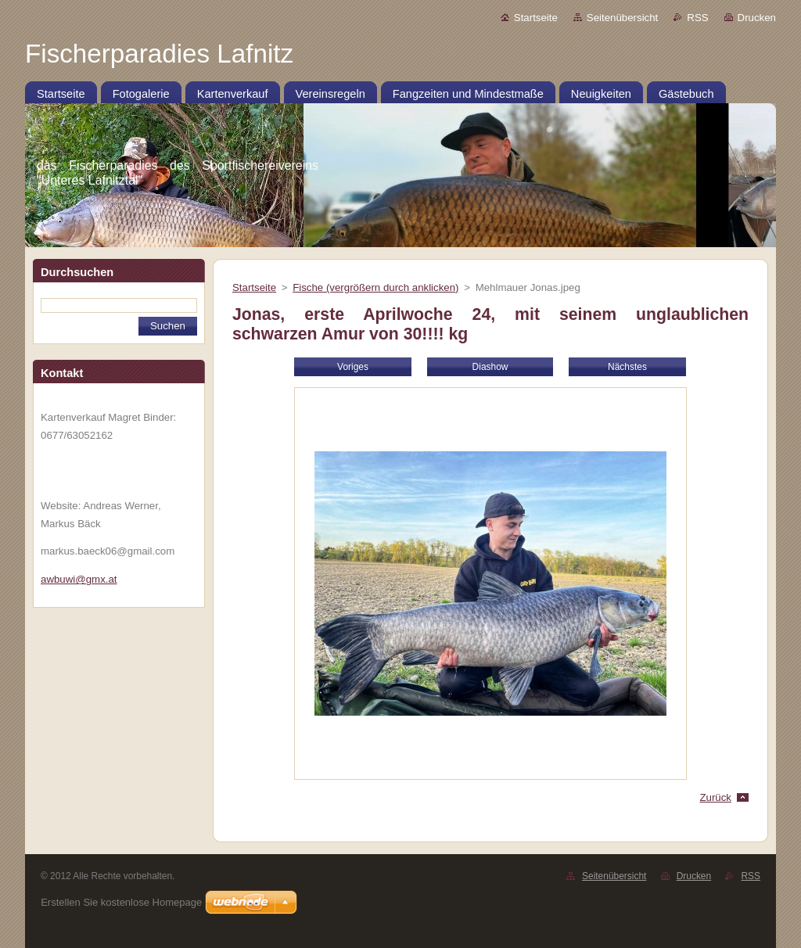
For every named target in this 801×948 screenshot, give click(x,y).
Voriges (352, 366)
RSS (697, 17)
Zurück (715, 797)
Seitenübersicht (622, 17)
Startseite (536, 17)
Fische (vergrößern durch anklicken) (375, 287)
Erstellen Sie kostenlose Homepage (121, 902)
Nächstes (627, 366)
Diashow (490, 366)
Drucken (757, 17)
